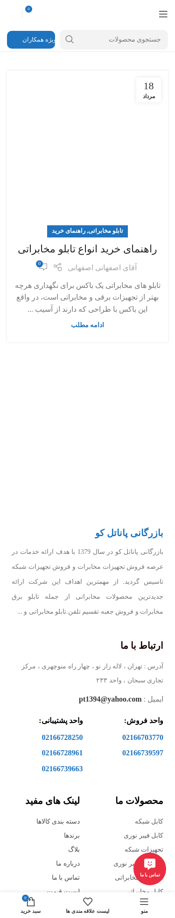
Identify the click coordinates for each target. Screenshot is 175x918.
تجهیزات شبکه (144, 849)
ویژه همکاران (33, 39)
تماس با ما (66, 877)
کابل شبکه (149, 821)
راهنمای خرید (68, 231)
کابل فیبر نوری (143, 835)
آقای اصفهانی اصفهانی (102, 268)
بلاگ (74, 849)
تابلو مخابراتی (105, 231)
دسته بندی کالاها (58, 821)
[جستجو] (114, 40)
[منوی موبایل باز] (163, 14)
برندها (72, 835)
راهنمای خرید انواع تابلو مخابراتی (87, 249)
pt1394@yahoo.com (110, 699)
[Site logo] (88, 13)
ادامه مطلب (88, 325)
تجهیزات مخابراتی (139, 877)
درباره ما (68, 863)
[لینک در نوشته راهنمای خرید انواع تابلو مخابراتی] (87, 151)
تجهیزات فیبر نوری (138, 863)
